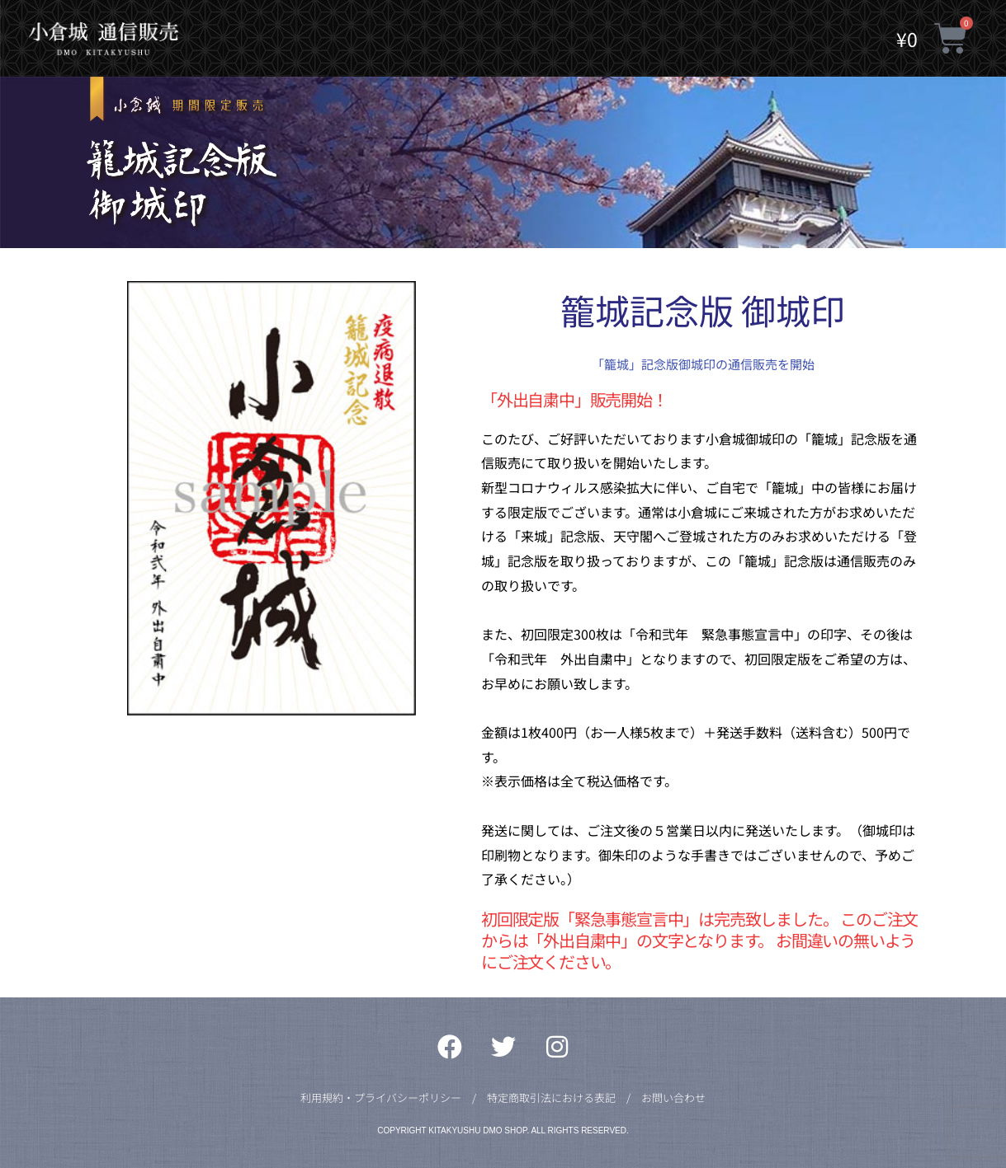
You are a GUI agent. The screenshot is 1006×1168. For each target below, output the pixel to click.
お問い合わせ (673, 1097)
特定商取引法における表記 (551, 1097)
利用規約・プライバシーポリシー (380, 1097)
